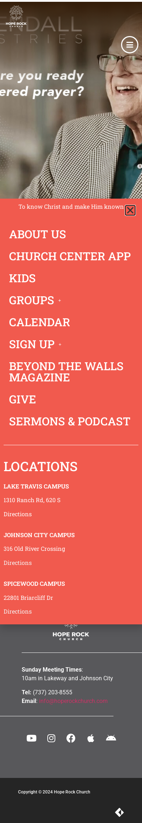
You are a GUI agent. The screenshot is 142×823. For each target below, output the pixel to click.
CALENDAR (39, 322)
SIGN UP (37, 344)
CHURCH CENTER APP (70, 256)
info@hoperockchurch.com (73, 701)
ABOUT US (37, 234)
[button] (130, 210)
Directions (18, 514)
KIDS (22, 278)
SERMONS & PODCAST (69, 421)
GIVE (22, 399)
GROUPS (37, 300)
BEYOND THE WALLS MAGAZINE (66, 371)
